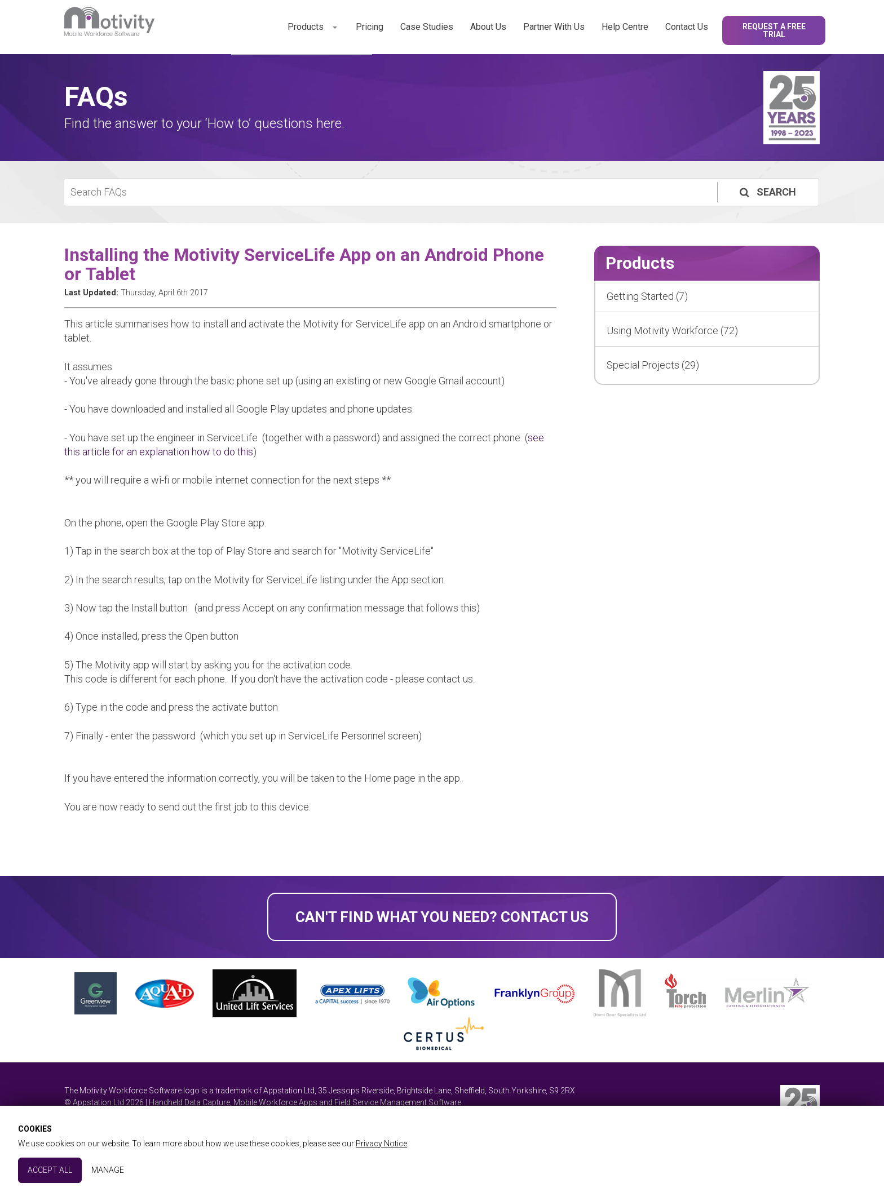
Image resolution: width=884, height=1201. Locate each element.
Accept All (50, 1170)
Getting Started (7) (647, 296)
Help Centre (625, 26)
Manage (107, 1170)
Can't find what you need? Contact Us (442, 916)
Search (766, 192)
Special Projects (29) (653, 365)
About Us (488, 26)
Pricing (369, 26)
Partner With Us (554, 26)
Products (306, 26)
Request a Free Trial (774, 30)
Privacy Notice (381, 1143)
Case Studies (426, 26)
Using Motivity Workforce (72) (672, 330)
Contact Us (686, 26)
